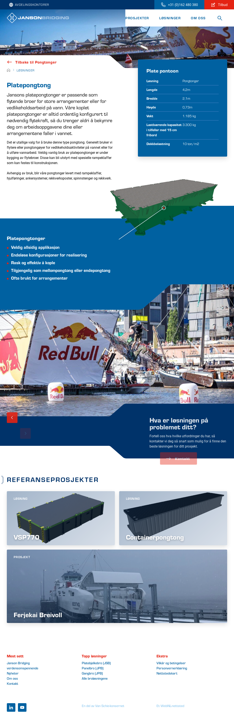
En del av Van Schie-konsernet (103, 705)
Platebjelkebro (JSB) (96, 663)
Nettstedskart (166, 673)
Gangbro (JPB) (92, 673)
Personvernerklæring (171, 668)
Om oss (198, 18)
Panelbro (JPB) (93, 668)
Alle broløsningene (95, 678)
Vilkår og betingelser (171, 663)
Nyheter (13, 673)
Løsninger (170, 18)
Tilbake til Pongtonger (32, 62)
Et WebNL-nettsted (170, 705)
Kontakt (12, 683)
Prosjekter (137, 18)
